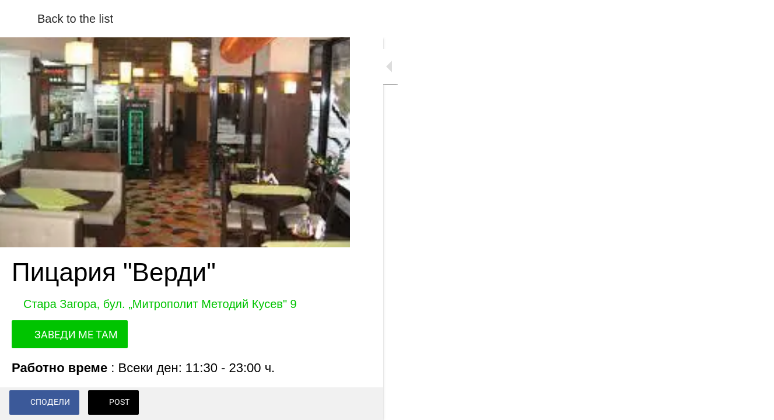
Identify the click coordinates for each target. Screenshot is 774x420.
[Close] (19, 19)
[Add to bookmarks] (327, 404)
